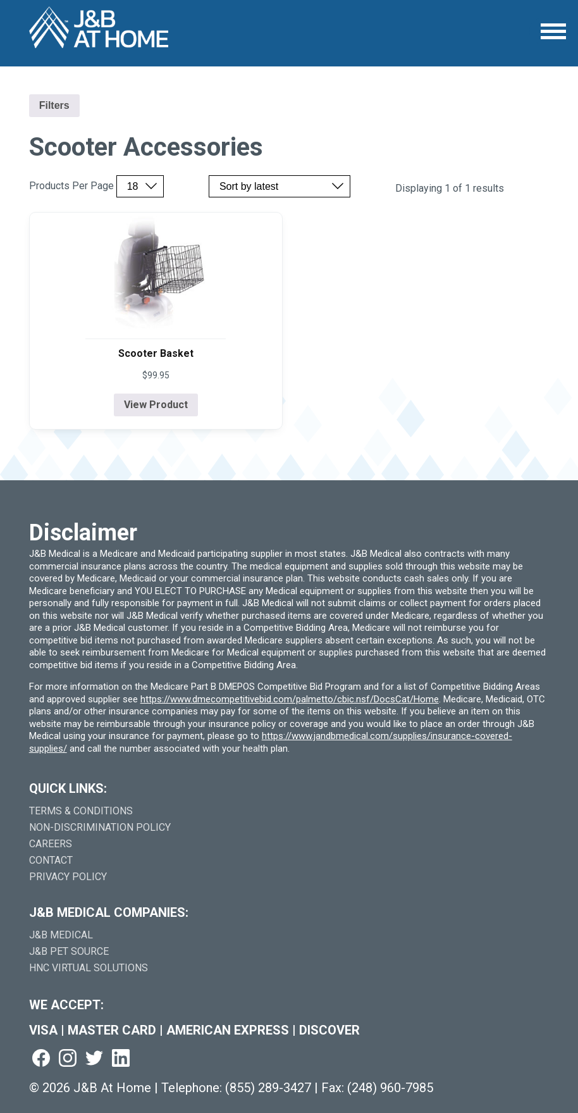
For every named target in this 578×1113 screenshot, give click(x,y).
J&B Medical (61, 935)
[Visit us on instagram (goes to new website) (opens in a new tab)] (68, 1059)
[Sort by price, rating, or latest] (279, 186)
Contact (51, 860)
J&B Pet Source (69, 951)
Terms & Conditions (81, 811)
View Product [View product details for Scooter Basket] (156, 405)
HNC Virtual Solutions (88, 968)
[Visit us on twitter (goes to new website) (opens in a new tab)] (94, 1059)
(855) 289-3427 (268, 1087)
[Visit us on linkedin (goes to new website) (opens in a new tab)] (121, 1059)
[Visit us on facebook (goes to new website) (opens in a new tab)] (41, 1059)
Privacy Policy (68, 877)
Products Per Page (71, 186)
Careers (50, 844)
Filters (54, 105)
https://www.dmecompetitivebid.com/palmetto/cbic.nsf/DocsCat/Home (289, 699)
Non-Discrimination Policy (100, 827)
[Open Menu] (553, 31)
